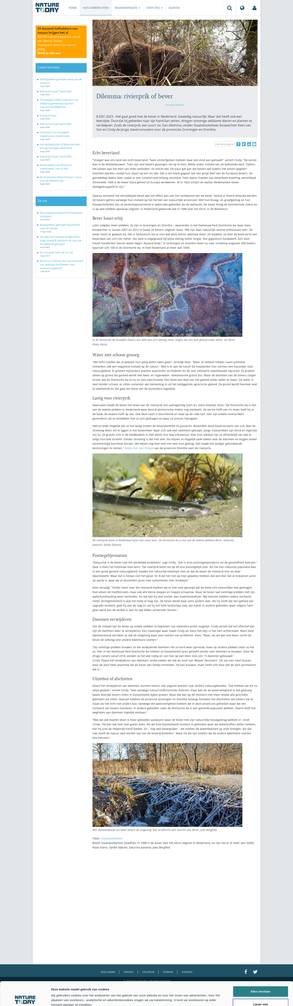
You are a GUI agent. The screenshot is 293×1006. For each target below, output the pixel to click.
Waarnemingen (127, 8)
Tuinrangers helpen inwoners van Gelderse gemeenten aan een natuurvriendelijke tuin (59, 103)
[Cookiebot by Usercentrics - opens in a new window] (25, 998)
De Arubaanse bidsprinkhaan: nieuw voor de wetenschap (61, 179)
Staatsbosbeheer (175, 104)
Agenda (174, 8)
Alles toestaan (260, 967)
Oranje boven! (48, 115)
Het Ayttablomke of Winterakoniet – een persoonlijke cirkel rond (61, 146)
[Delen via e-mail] (254, 144)
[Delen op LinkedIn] (249, 144)
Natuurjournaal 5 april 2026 (55, 156)
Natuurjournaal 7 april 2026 (55, 91)
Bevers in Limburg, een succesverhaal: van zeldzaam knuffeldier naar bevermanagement (62, 264)
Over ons (154, 8)
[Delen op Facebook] (238, 144)
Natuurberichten (96, 8)
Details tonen (210, 998)
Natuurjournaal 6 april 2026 (55, 124)
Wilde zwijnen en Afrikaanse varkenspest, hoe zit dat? (56, 166)
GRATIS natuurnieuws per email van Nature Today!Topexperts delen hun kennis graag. (59, 45)
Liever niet (260, 980)
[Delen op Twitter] (244, 144)
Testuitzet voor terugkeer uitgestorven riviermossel (54, 134)
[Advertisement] (175, 886)
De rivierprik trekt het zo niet (56, 252)
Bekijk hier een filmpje (139, 448)
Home (73, 8)
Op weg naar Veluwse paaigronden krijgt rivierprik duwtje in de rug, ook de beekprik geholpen (61, 240)
